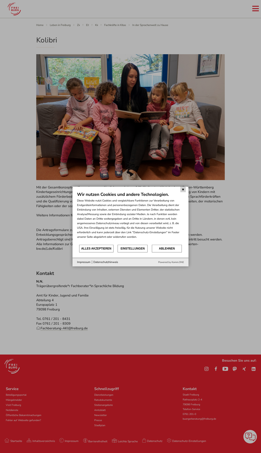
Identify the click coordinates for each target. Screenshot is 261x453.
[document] (130, 218)
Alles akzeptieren (96, 248)
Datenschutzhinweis (105, 262)
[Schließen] (183, 189)
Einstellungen (133, 248)
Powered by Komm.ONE (171, 262)
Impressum (83, 262)
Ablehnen (167, 248)
